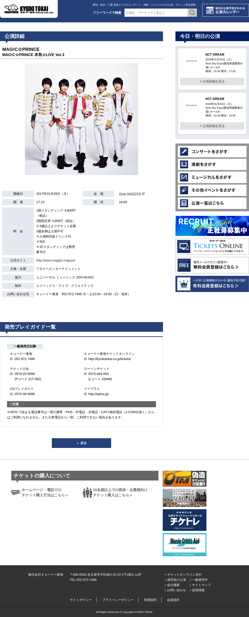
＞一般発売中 (198, 580)
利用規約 (150, 600)
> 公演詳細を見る (212, 81)
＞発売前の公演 (175, 580)
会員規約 (173, 600)
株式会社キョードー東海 (45, 574)
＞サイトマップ (200, 585)
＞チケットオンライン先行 (183, 574)
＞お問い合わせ (175, 590)
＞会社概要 (172, 585)
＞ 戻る (81, 443)
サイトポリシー (81, 600)
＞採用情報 (197, 590)
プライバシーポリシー (118, 600)
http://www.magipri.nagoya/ (55, 260)
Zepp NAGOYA (130, 193)
